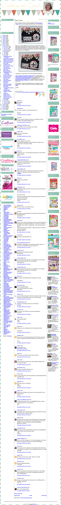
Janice (18, 390)
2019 (4, 41)
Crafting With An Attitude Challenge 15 (24, 76)
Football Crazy (6, 64)
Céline (18, 317)
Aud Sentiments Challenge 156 (22, 78)
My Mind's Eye (7, 273)
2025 (4, 35)
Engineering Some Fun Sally (7, 57)
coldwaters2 (20, 427)
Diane (18, 326)
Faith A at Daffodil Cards (23, 399)
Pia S (18, 446)
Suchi (18, 100)
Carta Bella (6, 216)
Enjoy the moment (7, 84)
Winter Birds (54, 296)
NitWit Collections (8, 277)
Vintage (5, 330)
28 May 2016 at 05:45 (24, 387)
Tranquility (5, 86)
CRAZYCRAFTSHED (22, 159)
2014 (4, 105)
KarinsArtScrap (20, 301)
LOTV (5, 260)
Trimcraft (6, 326)
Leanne (19, 205)
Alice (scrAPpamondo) (22, 242)
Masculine (6, 268)
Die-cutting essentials (6, 239)
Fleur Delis (5, 63)
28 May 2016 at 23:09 (24, 425)
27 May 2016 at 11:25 (23, 184)
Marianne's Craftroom (22, 125)
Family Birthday (7, 245)
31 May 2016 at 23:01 (23, 484)
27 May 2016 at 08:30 (24, 157)
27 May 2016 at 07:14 (23, 128)
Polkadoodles (7, 289)
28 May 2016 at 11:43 (23, 407)
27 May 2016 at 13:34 (23, 232)
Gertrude (19, 250)
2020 (4, 40)
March (5, 100)
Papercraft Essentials (6, 284)
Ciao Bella (6, 218)
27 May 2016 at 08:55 (24, 166)
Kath (18, 150)
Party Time (5, 69)
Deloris (18, 294)
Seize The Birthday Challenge (22, 80)
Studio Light (6, 316)
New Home (6, 276)
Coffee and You (7, 95)
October (6, 48)
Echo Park (6, 243)
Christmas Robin (7, 80)
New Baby (6, 275)
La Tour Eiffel (6, 74)
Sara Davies (6, 296)
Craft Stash (6, 221)
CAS (5, 210)
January (6, 103)
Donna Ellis (19, 367)
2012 (4, 108)
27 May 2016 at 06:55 (24, 114)
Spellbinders (6, 310)
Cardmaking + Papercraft (7, 213)
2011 (4, 109)
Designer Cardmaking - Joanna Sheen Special (7, 233)
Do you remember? (7, 75)
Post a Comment (18, 493)
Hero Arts (20, 92)
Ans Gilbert (20, 139)
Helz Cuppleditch (8, 253)
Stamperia (6, 314)
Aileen (18, 455)
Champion (53, 343)
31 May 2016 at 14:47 (23, 475)
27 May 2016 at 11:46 (23, 191)
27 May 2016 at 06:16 (24, 105)
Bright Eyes (6, 81)
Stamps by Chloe (8, 315)
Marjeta (19, 108)
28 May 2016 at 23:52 (24, 435)
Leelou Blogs (33, 504)
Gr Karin (19, 304)
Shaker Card (6, 302)
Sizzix (5, 308)
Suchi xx (19, 103)
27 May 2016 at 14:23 (23, 247)
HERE (16, 85)
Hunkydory (6, 256)
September (6, 50)
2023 (4, 36)
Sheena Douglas (7, 303)
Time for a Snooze (7, 97)
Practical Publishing (8, 292)
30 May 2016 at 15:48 (24, 466)
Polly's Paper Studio (8, 290)
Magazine (6, 264)
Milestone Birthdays (8, 269)
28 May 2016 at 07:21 (24, 396)
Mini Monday (7, 270)
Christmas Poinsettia (8, 58)
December (6, 46)
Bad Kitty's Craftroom (22, 348)
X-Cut (5, 334)
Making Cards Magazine (7, 266)
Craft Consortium (8, 220)
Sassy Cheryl (7, 299)
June (5, 53)
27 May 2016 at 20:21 (24, 342)
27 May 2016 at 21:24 (23, 350)
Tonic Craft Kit (7, 324)
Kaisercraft (6, 259)
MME (5, 263)
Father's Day (6, 247)
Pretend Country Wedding (55, 363)
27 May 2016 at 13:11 (23, 202)
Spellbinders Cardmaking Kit (7, 312)
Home (30, 495)
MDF (5, 262)
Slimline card (7, 309)
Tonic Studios (7, 325)
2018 (4, 42)
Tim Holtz (6, 322)
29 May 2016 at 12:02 (24, 458)
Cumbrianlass (20, 257)
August (5, 51)
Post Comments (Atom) (26, 497)
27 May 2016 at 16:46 (23, 264)
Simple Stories (7, 305)
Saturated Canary (8, 300)
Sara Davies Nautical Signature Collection (8, 298)
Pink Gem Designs (8, 287)
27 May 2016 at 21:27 (23, 356)
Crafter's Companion (8, 222)
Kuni (18, 177)
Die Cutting (6, 237)
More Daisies (6, 94)
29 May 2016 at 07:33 (24, 452)
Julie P (18, 359)
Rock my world (6, 77)
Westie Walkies (6, 70)
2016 (4, 45)
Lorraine (19, 309)
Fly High (53, 276)
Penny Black (6, 286)
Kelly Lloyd (19, 285)
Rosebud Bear (6, 89)
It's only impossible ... (54, 287)
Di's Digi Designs (8, 236)
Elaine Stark (20, 409)
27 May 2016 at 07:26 (24, 136)
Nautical (5, 274)
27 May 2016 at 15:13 (23, 255)
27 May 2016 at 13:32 (23, 217)
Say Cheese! (6, 67)
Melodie (19, 381)
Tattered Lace (7, 318)
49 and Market (7, 205)
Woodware (6, 333)
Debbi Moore (7, 230)
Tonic (5, 323)
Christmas (6, 217)
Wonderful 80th (7, 85)
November (6, 47)
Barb (18, 353)
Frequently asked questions (8, 250)
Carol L (19, 373)
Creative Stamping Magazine (8, 228)
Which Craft (6, 331)
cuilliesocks (19, 187)
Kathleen (19, 335)
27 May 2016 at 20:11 (23, 332)
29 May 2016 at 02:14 (24, 443)
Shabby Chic (7, 301)
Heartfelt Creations (8, 252)
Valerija (18, 131)
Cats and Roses (7, 68)
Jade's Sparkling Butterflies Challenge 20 (25, 75)
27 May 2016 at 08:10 (24, 147)
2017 (4, 43)
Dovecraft (6, 241)
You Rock (5, 82)
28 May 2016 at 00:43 (24, 378)
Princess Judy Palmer (22, 487)
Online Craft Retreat (8, 279)
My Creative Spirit (8, 272)
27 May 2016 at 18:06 (24, 306)
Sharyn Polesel (20, 438)
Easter (5, 242)
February (6, 101)
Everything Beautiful (53, 335)
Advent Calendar (7, 206)
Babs (18, 276)
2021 (4, 39)
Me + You (53, 353)
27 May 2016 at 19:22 (23, 323)
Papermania (6, 285)
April (5, 99)
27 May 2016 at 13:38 (23, 239)
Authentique (6, 207)
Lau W (18, 234)
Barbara (19, 417)
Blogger (10, 335)
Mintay (5, 271)
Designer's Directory (8, 235)
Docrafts (6, 240)
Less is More (7, 261)
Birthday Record (7, 76)
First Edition (6, 248)
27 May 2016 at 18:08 (24, 314)
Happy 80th (6, 98)
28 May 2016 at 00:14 (24, 370)
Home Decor (6, 254)
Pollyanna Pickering (8, 291)
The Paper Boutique (8, 320)
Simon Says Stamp (8, 304)
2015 (4, 104)
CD (4, 211)
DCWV (5, 229)
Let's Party (5, 79)
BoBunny (6, 209)
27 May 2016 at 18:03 (24, 298)
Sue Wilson (6, 317)
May (5, 55)
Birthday (6, 208)
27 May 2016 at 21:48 (23, 364)
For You (53, 324)
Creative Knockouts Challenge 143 (23, 77)
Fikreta (18, 345)
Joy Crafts (6, 258)
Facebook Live (7, 244)
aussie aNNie (20, 168)
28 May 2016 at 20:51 (24, 414)
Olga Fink (19, 461)
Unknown (19, 478)
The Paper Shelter (8, 321)
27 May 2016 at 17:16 (23, 291)
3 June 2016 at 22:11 (23, 490)
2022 (4, 37)
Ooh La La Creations (8, 280)
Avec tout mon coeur (8, 65)
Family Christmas (8, 246)
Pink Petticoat (7, 288)
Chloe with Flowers (7, 62)
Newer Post (17, 495)
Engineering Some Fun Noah (7, 72)
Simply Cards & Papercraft (7, 307)
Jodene (19, 469)
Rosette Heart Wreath (8, 59)
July (5, 52)
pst (18, 211)
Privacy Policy (51, 23)
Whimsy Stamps (7, 332)
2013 (4, 106)
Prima (5, 293)
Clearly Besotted (7, 219)
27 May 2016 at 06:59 (24, 122)
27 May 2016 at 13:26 (23, 208)
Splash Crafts (7, 313)
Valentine (6, 328)
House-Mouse (7, 255)
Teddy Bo (6, 319)
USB (5, 327)
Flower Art (5, 93)
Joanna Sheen (7, 257)
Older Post (44, 495)
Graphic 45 (6, 251)
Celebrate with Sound (8, 60)
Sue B (18, 220)
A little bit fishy (54, 305)
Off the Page (7, 278)
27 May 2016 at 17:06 (24, 282)
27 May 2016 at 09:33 (24, 175)
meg (18, 117)
